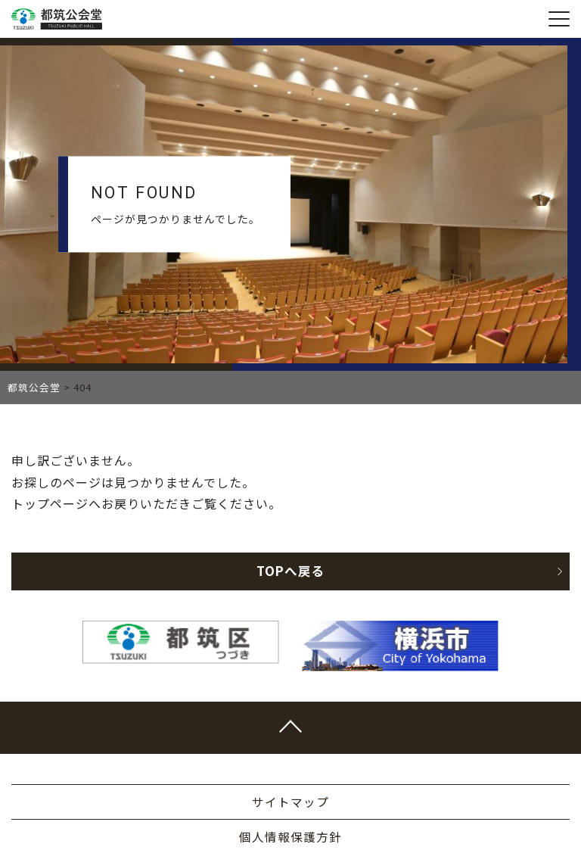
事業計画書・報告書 (291, 575)
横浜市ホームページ (291, 610)
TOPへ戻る (408, 275)
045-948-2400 (284, 742)
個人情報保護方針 (290, 540)
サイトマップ (290, 506)
